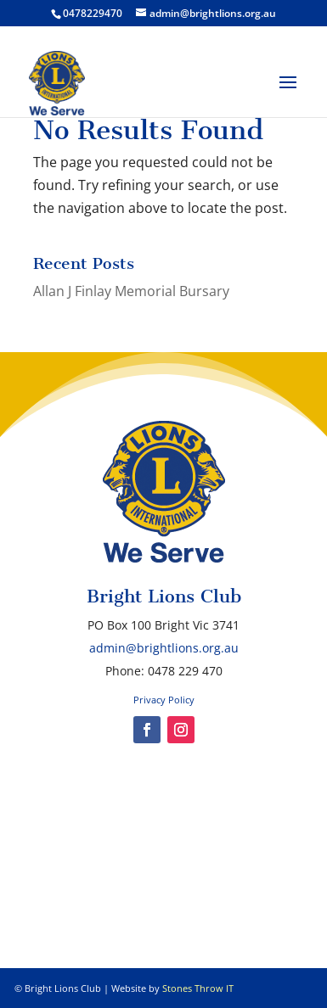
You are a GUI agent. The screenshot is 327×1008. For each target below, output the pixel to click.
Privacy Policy (164, 699)
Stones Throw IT (198, 988)
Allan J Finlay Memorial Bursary (131, 291)
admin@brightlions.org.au (164, 648)
